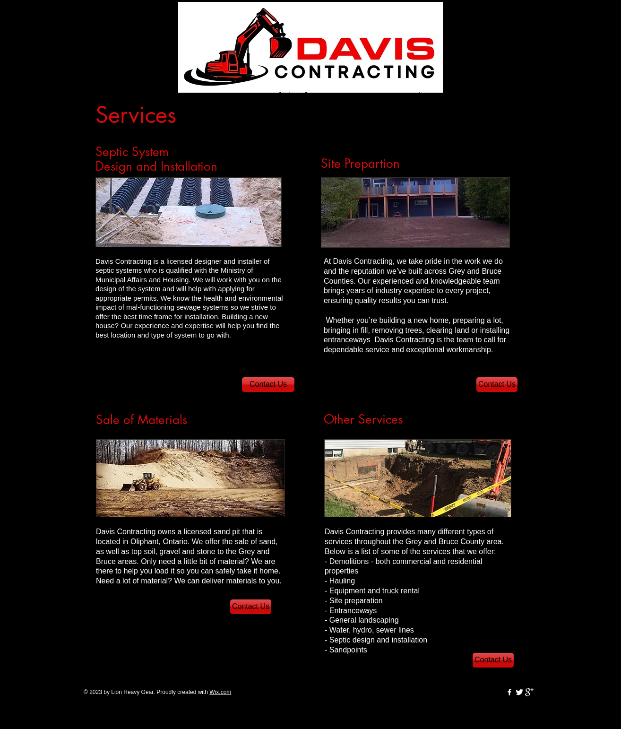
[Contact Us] (268, 384)
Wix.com (220, 692)
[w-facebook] (509, 692)
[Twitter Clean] (519, 692)
